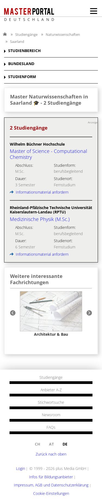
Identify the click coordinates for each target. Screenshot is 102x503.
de (65, 444)
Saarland (17, 41)
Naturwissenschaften (63, 34)
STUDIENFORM (22, 77)
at (51, 444)
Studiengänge (26, 34)
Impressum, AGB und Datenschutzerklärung (51, 485)
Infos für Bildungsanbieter (51, 476)
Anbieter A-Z (51, 389)
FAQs (51, 427)
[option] (51, 314)
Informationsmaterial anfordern (39, 192)
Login (20, 468)
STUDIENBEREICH (24, 51)
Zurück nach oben (51, 454)
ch (37, 444)
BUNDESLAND (21, 64)
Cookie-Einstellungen (51, 493)
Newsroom (51, 414)
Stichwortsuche (51, 402)
